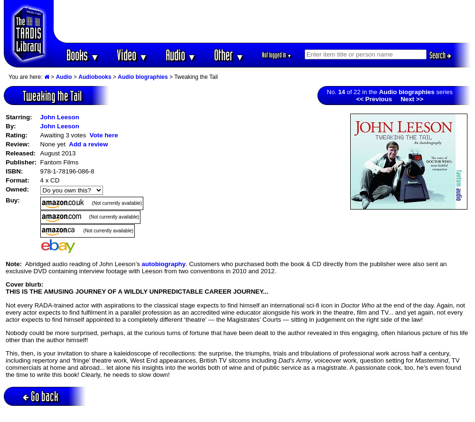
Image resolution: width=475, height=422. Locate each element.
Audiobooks (94, 77)
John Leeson (59, 117)
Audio (181, 55)
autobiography (164, 264)
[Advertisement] (262, 21)
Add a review (88, 144)
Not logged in (277, 55)
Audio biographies (143, 77)
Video (132, 55)
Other (229, 55)
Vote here (104, 135)
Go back (40, 396)
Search (440, 55)
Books (82, 55)
